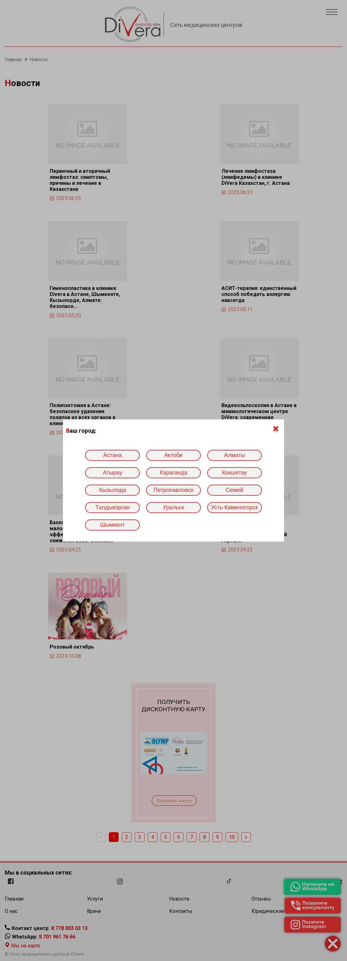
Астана (112, 455)
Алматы (234, 455)
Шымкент (112, 525)
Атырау (112, 472)
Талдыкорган (113, 507)
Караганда (173, 472)
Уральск (173, 507)
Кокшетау (234, 472)
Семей (234, 490)
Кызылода (112, 490)
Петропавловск (173, 490)
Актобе (173, 455)
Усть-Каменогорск (234, 507)
